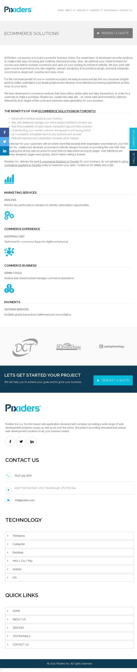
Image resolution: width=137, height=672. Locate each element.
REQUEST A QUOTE (115, 33)
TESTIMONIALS (110, 10)
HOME (61, 10)
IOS (15, 577)
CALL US (133, 158)
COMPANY (96, 11)
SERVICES (83, 11)
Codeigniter (19, 544)
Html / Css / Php (22, 560)
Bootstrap (18, 552)
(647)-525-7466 (23, 475)
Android (17, 569)
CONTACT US (133, 138)
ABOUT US (70, 10)
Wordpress (19, 535)
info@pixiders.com (25, 500)
